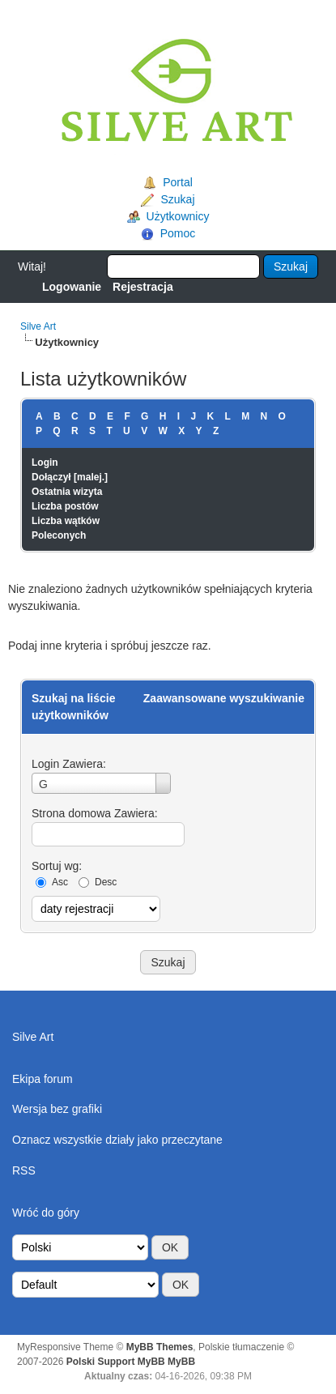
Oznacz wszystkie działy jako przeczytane (117, 1139)
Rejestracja (143, 286)
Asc (60, 882)
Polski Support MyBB (115, 1361)
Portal (178, 182)
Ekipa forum (42, 1078)
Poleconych (59, 535)
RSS (24, 1170)
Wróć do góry (45, 1212)
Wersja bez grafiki (57, 1108)
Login (45, 462)
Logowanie (71, 286)
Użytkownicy (178, 216)
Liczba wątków (66, 520)
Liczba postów (65, 506)
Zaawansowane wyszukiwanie (223, 698)
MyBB (181, 1361)
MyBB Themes (160, 1347)
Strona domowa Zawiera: (95, 813)
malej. (90, 477)
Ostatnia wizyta (67, 491)
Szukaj (177, 199)
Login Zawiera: (69, 763)
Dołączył (51, 477)
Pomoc (178, 233)
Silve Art (38, 326)
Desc (106, 882)
